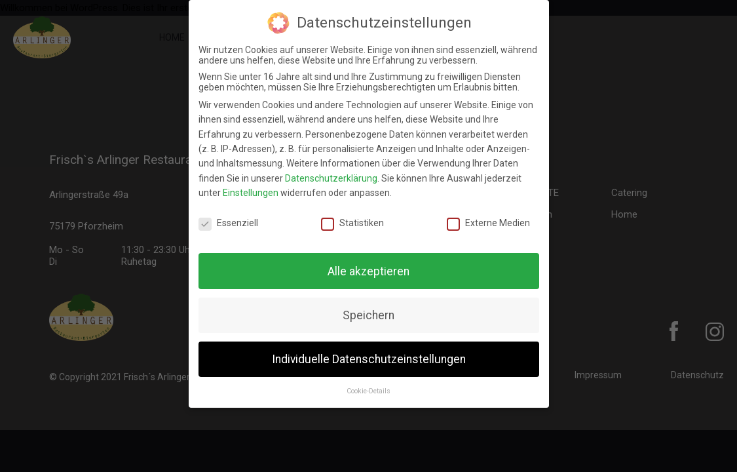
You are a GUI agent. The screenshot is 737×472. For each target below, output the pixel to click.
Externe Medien (488, 221)
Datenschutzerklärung (331, 176)
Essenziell (228, 221)
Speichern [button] (368, 313)
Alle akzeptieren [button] (368, 269)
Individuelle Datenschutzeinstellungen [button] (369, 357)
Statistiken (352, 221)
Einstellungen (250, 191)
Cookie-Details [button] (368, 389)
